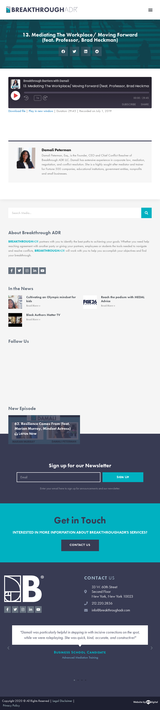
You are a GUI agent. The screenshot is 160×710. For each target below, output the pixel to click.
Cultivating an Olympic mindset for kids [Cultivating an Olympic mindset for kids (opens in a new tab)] (51, 299)
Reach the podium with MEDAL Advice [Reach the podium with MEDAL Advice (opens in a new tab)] (123, 299)
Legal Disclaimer (62, 701)
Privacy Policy (11, 705)
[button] (150, 9)
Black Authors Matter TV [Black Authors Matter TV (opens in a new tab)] (43, 315)
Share (145, 104)
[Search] (146, 213)
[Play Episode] (15, 95)
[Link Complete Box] (44, 429)
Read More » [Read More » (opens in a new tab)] (33, 305)
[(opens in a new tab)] (15, 302)
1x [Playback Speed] (37, 98)
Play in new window (41, 111)
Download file (16, 111)
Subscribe (129, 104)
